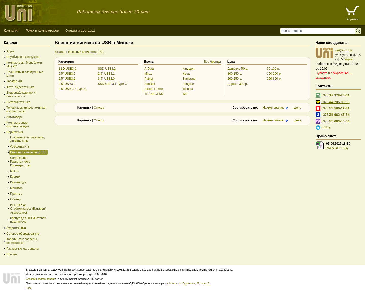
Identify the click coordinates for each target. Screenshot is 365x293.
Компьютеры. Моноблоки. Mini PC (24, 64)
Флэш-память (19, 146)
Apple (10, 51)
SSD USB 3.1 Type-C (112, 84)
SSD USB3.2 (106, 68)
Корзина (352, 19)
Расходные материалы (22, 248)
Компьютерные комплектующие (17, 124)
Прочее (11, 254)
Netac (186, 73)
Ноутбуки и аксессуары (22, 57)
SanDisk (150, 84)
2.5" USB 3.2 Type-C (73, 89)
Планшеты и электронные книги (24, 73)
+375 (335, 95)
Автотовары (14, 117)
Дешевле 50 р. (238, 68)
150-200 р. (274, 73)
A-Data (149, 68)
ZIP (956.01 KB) (337, 148)
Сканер (15, 199)
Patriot (148, 78)
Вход (29, 288)
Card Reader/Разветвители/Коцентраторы (20, 161)
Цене (297, 107)
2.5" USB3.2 (67, 78)
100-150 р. (235, 73)
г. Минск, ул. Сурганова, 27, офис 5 (188, 283)
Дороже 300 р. (238, 84)
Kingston (188, 68)
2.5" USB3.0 (67, 73)
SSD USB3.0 (67, 68)
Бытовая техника (18, 102)
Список (99, 107)
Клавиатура (18, 182)
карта (349, 59)
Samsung (188, 78)
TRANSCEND (153, 94)
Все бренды (212, 61)
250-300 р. (274, 78)
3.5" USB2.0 (106, 78)
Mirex (148, 73)
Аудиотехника (16, 228)
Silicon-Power (153, 89)
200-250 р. (235, 78)
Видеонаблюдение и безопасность (20, 94)
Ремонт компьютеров (42, 30)
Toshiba (187, 89)
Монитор (16, 188)
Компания (11, 30)
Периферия (14, 132)
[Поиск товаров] (318, 31)
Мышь (14, 171)
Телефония (14, 81)
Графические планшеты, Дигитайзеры (27, 139)
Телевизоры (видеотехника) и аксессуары (26, 109)
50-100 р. (273, 68)
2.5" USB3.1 (106, 73)
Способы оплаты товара (40, 279)
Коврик (15, 176)
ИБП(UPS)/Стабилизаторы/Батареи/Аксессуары (28, 208)
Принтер (16, 194)
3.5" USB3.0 (67, 84)
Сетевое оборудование (22, 233)
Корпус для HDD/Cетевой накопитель (28, 219)
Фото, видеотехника (20, 87)
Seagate (188, 84)
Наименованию (273, 107)
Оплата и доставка (80, 30)
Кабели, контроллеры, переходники (22, 241)
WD (184, 94)
